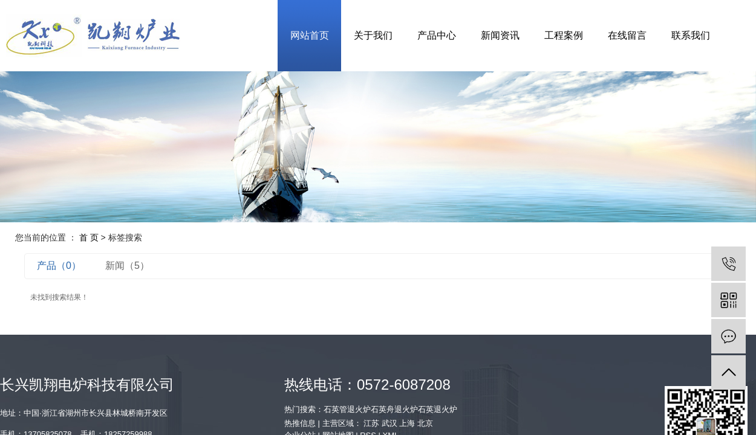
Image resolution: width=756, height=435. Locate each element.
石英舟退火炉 (394, 409)
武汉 (389, 423)
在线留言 (627, 35)
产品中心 (436, 35)
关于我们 (373, 35)
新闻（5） (127, 265)
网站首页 (309, 35)
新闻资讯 (500, 35)
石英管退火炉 (347, 409)
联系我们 (690, 35)
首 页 (89, 237)
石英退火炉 (437, 409)
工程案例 (563, 35)
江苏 (371, 423)
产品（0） (59, 265)
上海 (407, 423)
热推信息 (300, 423)
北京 (425, 423)
